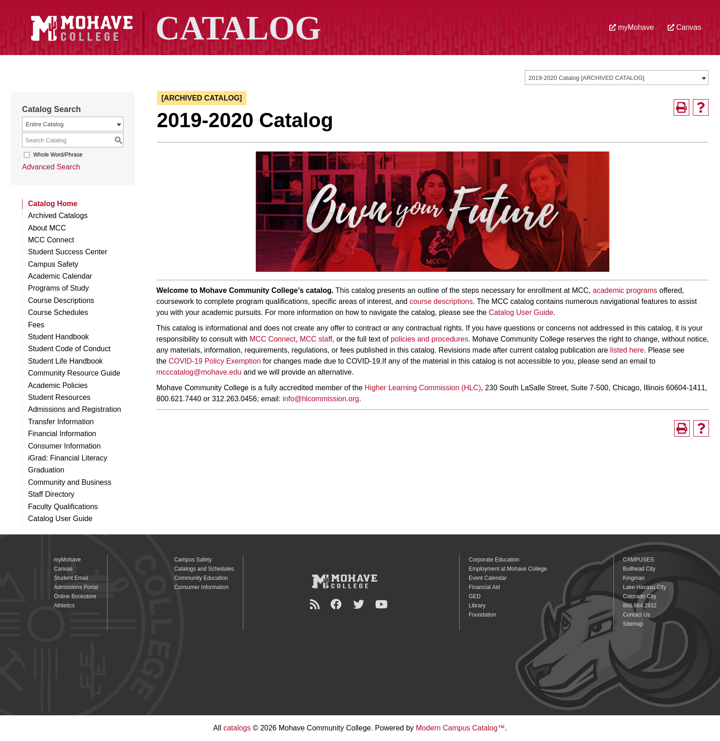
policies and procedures (429, 339)
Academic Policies (58, 385)
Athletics (64, 605)
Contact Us (636, 615)
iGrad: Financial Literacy (67, 458)
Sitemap (633, 624)
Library (477, 605)
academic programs (625, 290)
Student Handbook (58, 337)
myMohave (631, 27)
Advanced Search (51, 167)
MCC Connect (51, 240)
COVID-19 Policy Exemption (215, 361)
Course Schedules (58, 312)
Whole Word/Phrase (57, 155)
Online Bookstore (75, 596)
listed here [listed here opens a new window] (627, 350)
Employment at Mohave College (508, 569)
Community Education (201, 578)
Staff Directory (51, 494)
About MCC (47, 228)
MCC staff (316, 339)
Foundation (482, 615)
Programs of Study (58, 288)
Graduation (46, 470)
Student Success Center (67, 252)
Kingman (634, 578)
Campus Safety (53, 264)
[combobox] (617, 77)
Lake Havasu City (644, 587)
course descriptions (441, 301)
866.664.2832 (640, 605)
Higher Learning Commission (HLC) (423, 388)
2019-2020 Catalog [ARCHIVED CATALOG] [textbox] (586, 77)
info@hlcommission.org (320, 399)
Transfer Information (61, 422)
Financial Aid (484, 587)
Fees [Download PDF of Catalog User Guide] (36, 325)
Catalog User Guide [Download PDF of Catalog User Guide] (60, 518)
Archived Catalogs (58, 215)
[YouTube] (382, 604)
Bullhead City (639, 569)
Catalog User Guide (521, 312)
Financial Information (62, 434)
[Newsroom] (316, 604)
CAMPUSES (638, 559)
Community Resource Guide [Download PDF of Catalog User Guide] (74, 373)
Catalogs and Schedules (204, 569)
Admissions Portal (76, 587)
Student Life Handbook (65, 361)
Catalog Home (53, 204)
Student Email (71, 578)
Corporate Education (494, 559)
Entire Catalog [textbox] (44, 124)
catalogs (237, 728)
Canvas (684, 27)
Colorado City (640, 596)
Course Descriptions (61, 300)
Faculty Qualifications (63, 507)
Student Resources (59, 397)
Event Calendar (488, 578)
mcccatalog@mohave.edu (199, 372)
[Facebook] (337, 604)
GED (475, 596)
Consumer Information (64, 446)
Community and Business (69, 482)
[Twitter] (360, 604)
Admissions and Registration (74, 409)
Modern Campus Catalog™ (460, 728)
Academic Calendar (60, 276)
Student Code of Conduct (69, 349)
